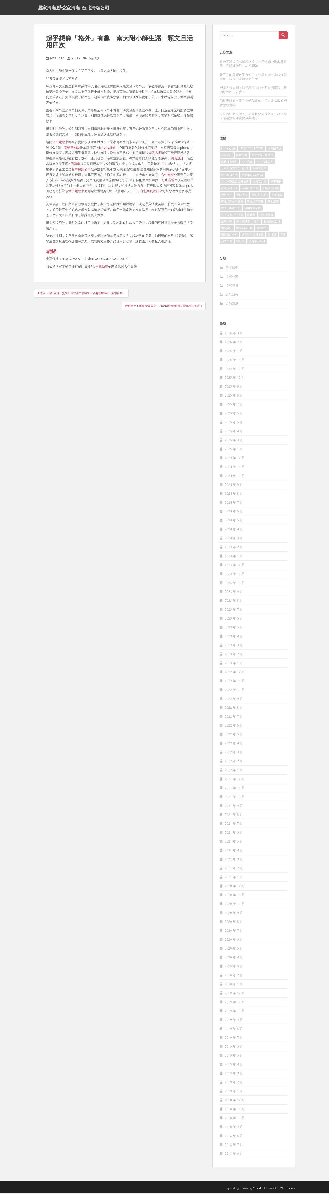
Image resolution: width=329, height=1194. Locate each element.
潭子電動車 (76, 192)
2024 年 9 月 (234, 485)
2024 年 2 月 (234, 548)
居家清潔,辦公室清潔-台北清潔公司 (73, 8)
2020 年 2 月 (234, 976)
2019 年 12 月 (235, 994)
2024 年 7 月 (234, 503)
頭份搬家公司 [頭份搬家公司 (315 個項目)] (257, 242)
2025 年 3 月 (234, 441)
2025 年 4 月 (234, 432)
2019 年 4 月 (234, 1065)
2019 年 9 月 (234, 1021)
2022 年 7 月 (234, 717)
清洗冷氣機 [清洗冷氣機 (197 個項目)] (266, 216)
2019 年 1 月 (234, 1092)
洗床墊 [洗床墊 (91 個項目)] (251, 216)
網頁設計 (177, 159)
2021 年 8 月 (234, 815)
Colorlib (258, 1189)
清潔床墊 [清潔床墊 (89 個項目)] (226, 222)
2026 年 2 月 (234, 343)
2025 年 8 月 (234, 396)
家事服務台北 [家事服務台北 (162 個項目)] (229, 189)
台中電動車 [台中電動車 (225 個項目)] (259, 169)
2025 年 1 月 (234, 450)
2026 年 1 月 (234, 352)
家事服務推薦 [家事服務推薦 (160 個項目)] (250, 189)
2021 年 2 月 (234, 869)
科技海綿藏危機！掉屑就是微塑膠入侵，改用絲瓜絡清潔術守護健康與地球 (253, 117)
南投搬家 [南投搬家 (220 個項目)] (241, 156)
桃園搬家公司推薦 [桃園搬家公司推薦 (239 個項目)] (232, 216)
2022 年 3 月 (234, 753)
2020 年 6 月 (234, 940)
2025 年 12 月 (235, 361)
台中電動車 (60, 143)
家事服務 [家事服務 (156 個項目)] (276, 183)
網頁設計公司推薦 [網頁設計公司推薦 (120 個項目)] (253, 236)
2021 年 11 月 (235, 789)
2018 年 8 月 (234, 1137)
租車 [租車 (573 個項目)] (257, 222)
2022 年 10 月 (235, 691)
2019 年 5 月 (234, 1056)
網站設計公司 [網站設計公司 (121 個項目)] (244, 229)
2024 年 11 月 (235, 468)
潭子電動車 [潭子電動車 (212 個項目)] (243, 222)
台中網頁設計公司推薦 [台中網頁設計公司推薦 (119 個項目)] (235, 169)
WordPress (287, 1189)
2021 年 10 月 (235, 798)
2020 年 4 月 (234, 958)
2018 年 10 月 (235, 1119)
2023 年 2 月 (234, 655)
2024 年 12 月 (235, 459)
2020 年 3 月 (234, 967)
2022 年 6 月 (234, 726)
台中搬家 (167, 175)
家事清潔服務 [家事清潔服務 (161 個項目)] (270, 189)
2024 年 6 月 (234, 512)
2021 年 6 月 (234, 833)
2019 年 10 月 (235, 1012)
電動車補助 (72, 148)
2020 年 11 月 (235, 896)
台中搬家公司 (81, 170)
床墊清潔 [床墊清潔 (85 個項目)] (241, 196)
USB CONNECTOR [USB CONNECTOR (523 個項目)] (251, 149)
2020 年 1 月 (234, 985)
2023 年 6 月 (234, 619)
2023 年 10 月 (235, 584)
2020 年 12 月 (235, 887)
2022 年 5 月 (234, 735)
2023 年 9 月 (234, 592)
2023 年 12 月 (235, 566)
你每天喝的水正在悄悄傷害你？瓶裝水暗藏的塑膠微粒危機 (253, 103)
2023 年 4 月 (234, 637)
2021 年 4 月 (234, 851)
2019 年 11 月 (235, 1003)
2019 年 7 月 (234, 1038)
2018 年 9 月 (234, 1128)
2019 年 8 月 (234, 1030)
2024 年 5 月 (234, 521)
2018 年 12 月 (235, 1101)
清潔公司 (232, 277)
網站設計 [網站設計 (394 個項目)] (226, 229)
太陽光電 (154, 154)
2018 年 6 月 (234, 1154)
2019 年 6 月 (234, 1047)
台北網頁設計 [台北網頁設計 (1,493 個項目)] (229, 176)
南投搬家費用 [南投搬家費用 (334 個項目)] (229, 163)
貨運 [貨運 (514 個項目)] (283, 236)
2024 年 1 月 (234, 557)
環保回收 (232, 295)
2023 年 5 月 (234, 628)
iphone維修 (107, 148)
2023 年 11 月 (235, 575)
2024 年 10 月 (235, 477)
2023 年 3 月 (234, 646)
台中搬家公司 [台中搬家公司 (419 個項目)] (265, 163)
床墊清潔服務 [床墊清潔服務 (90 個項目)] (259, 196)
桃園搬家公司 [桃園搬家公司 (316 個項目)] (252, 209)
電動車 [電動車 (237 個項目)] (240, 242)
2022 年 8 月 (234, 708)
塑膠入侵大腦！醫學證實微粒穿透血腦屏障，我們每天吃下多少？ (253, 90)
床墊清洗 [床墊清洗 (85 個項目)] (226, 196)
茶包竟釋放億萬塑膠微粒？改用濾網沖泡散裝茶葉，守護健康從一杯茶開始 (253, 64)
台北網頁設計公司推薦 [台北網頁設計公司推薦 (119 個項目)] (235, 183)
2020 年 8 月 (234, 922)
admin (75, 59)
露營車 (173, 181)
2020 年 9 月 (234, 914)
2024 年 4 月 (234, 530)
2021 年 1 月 (234, 878)
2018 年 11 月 (235, 1110)
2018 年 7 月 (234, 1145)
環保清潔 (93, 59)
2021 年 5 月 (234, 842)
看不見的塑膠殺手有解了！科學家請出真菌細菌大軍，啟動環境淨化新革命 (253, 77)
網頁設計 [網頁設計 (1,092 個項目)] (262, 229)
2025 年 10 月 (235, 378)
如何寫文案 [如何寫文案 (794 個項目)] (259, 183)
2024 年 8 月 (234, 494)
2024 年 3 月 (234, 539)
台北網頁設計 (149, 192)
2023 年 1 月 (234, 664)
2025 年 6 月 (234, 414)
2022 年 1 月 (234, 771)
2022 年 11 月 (235, 682)
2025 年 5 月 (234, 423)
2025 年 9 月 (234, 387)
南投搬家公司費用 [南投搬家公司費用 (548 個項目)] (262, 156)
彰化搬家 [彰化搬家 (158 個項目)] (277, 196)
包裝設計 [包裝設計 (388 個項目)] (226, 156)
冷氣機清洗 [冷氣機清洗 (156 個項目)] (274, 149)
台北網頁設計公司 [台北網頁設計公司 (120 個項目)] (253, 176)
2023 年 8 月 (234, 601)
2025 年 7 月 (234, 405)
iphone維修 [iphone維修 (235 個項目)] (228, 149)
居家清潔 (232, 268)
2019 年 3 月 (234, 1074)
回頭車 (75, 164)
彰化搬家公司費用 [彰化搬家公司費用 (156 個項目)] (232, 202)
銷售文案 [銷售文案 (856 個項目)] (226, 242)
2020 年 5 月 (234, 949)
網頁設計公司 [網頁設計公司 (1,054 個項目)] (229, 236)
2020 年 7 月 (234, 931)
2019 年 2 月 (234, 1083)
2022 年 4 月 (234, 744)
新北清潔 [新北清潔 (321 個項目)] (273, 202)
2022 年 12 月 (235, 673)
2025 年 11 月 (235, 370)
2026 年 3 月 (234, 334)
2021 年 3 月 (234, 860)
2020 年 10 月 (235, 905)
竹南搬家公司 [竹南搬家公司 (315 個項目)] (272, 222)
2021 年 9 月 (234, 807)
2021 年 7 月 (234, 824)
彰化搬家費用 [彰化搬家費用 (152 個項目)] (255, 202)
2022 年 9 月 (234, 700)
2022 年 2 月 (234, 762)
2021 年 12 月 (235, 780)
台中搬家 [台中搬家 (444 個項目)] (247, 163)
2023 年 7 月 (234, 610)
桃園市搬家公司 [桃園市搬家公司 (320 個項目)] (230, 209)
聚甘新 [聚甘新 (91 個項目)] (272, 236)
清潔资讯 (232, 286)
